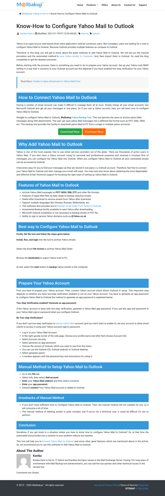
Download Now (70, 131)
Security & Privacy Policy (106, 485)
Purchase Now (94, 131)
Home (80, 5)
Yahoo (95, 33)
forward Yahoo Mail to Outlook (58, 441)
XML (146, 488)
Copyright (144, 485)
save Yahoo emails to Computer (76, 56)
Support (143, 5)
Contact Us (129, 5)
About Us (116, 5)
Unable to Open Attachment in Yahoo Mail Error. (57, 81)
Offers (104, 5)
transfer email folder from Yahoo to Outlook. (79, 206)
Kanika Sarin (26, 33)
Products (91, 5)
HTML (139, 488)
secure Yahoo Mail (65, 323)
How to (84, 33)
